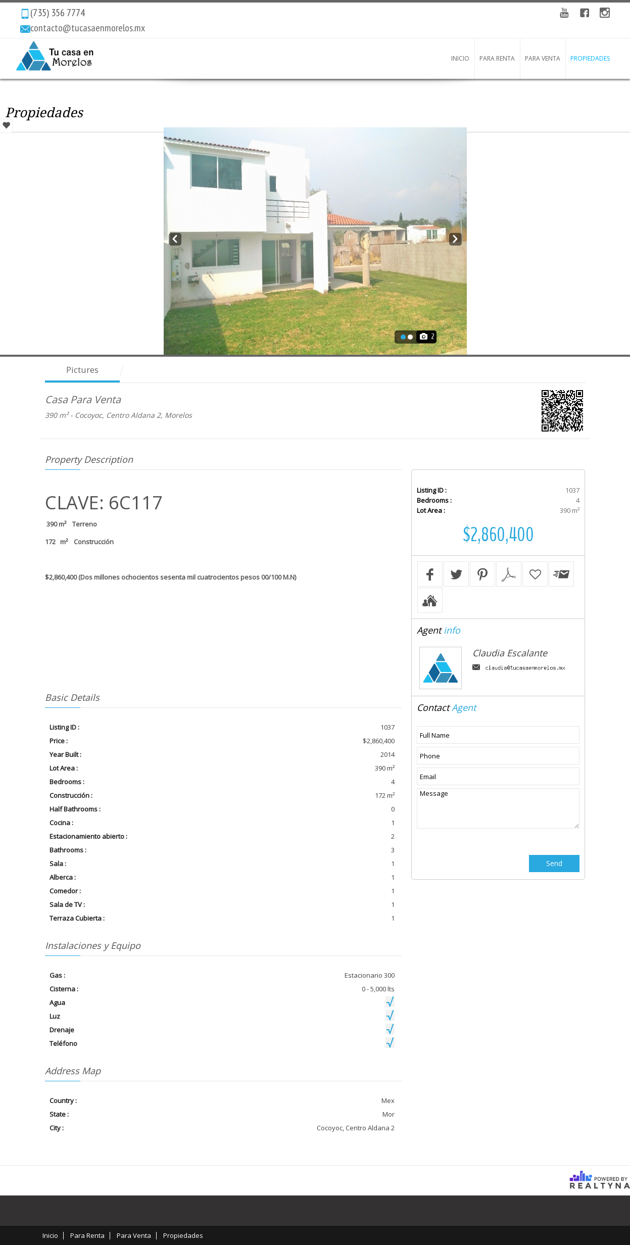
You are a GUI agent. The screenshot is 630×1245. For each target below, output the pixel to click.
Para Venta (542, 58)
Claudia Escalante (509, 653)
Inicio (460, 58)
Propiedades (590, 58)
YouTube (564, 12)
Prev (175, 237)
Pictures (82, 369)
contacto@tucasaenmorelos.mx (87, 27)
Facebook (584, 12)
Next (455, 237)
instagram (604, 12)
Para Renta (497, 58)
